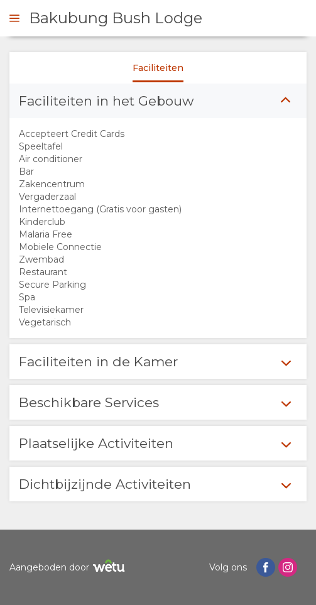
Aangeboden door (68, 567)
